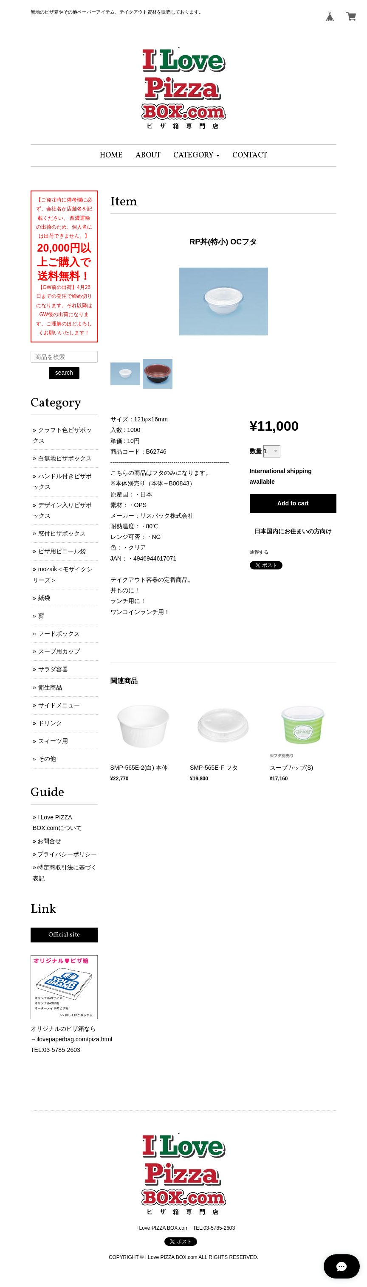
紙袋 (44, 597)
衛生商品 (50, 687)
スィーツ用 (53, 740)
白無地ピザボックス (65, 458)
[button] (196, 155)
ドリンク (50, 723)
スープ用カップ (59, 651)
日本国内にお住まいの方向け (293, 531)
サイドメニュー (59, 705)
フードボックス (59, 633)
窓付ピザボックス (62, 533)
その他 (47, 758)
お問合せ (49, 841)
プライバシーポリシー (67, 854)
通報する (259, 552)
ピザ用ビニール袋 (62, 551)
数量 (256, 451)
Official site (64, 935)
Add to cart (293, 503)
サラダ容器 (53, 669)
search (64, 372)
